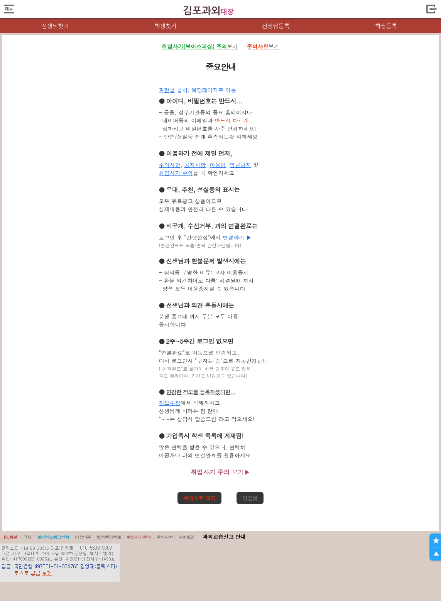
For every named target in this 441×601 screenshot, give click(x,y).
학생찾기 (165, 26)
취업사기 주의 (176, 173)
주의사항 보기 (199, 498)
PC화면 (10, 537)
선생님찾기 (55, 26)
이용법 (218, 165)
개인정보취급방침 (53, 537)
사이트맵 (186, 537)
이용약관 (83, 537)
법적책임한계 (109, 537)
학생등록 (386, 26)
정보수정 (170, 403)
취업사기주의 (139, 537)
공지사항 (195, 165)
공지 (27, 537)
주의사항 (170, 165)
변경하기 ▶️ (237, 237)
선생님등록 (275, 26)
